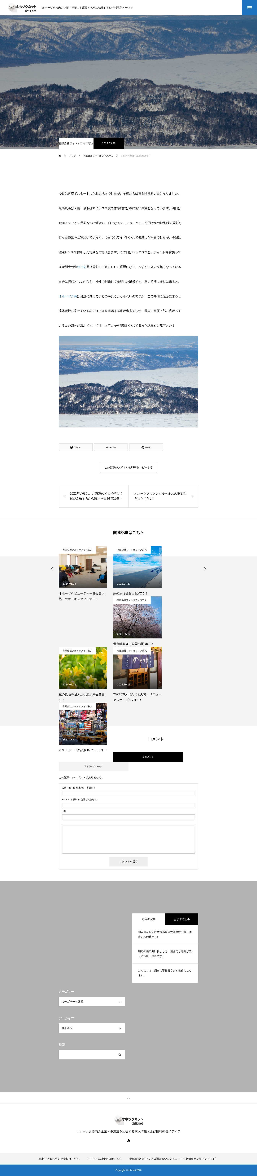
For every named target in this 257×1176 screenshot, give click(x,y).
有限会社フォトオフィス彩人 (76, 143)
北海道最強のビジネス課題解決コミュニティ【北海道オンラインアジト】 (173, 1158)
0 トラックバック (93, 766)
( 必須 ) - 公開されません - (80, 799)
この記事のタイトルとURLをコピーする (128, 467)
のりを (81, 266)
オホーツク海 (68, 296)
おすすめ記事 (182, 919)
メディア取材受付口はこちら (104, 1158)
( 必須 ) (78, 788)
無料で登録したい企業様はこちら (59, 1158)
